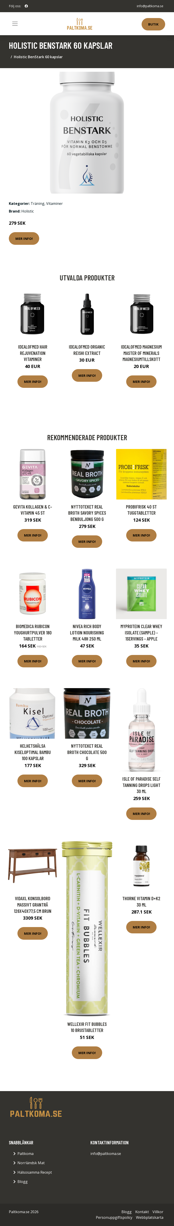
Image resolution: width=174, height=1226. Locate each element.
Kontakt (142, 1211)
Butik (153, 24)
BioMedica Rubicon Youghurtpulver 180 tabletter (33, 632)
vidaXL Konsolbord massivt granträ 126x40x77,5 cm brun (32, 904)
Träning (37, 203)
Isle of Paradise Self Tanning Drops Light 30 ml (141, 785)
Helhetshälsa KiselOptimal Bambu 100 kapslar (32, 752)
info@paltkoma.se (150, 6)
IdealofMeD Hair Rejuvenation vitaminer (32, 353)
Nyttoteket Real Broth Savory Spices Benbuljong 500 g (87, 513)
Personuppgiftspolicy (114, 1217)
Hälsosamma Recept (34, 1172)
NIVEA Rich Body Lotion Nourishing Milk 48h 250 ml (87, 632)
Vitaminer (54, 203)
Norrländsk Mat (31, 1162)
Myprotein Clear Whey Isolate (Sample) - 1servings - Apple (141, 632)
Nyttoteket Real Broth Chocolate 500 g (87, 752)
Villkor (157, 1211)
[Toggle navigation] (15, 23)
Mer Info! (24, 238)
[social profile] (26, 6)
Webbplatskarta (149, 1217)
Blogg (22, 1181)
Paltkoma (25, 1153)
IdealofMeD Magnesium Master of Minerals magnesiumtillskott (141, 353)
